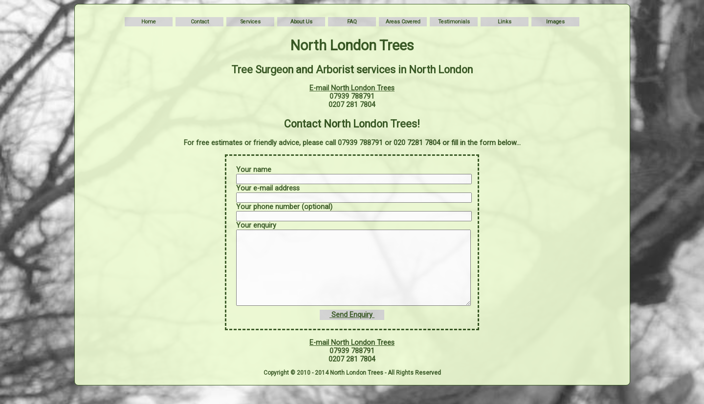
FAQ (352, 22)
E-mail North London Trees (352, 88)
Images (555, 22)
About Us (301, 22)
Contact (200, 22)
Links (504, 22)
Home (148, 22)
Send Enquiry (352, 329)
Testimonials (454, 22)
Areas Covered (403, 22)
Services (251, 22)
